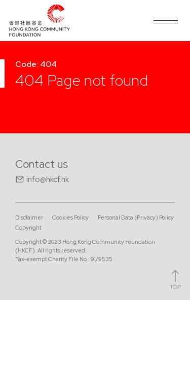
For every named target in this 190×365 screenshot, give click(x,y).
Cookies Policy (70, 217)
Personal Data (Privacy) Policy (136, 217)
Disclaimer (29, 217)
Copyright (28, 227)
